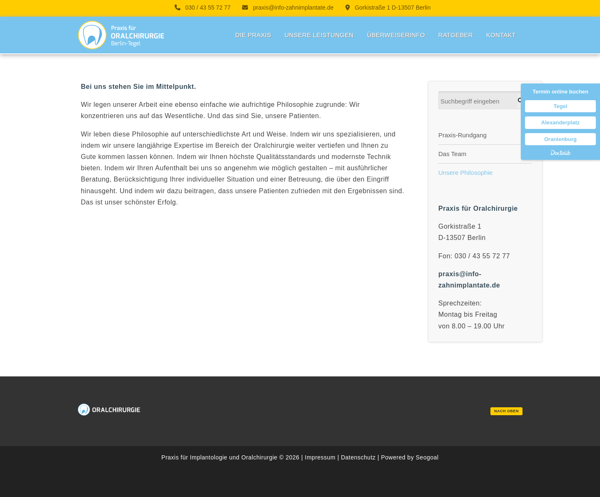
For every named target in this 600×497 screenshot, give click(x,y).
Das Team (452, 153)
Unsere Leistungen (319, 34)
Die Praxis (253, 34)
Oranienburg (560, 139)
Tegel (561, 106)
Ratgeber (455, 34)
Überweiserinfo (396, 34)
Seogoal (427, 457)
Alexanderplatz (560, 122)
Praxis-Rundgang (462, 135)
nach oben (506, 411)
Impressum (320, 457)
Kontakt (501, 34)
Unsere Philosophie (465, 172)
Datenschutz (358, 457)
